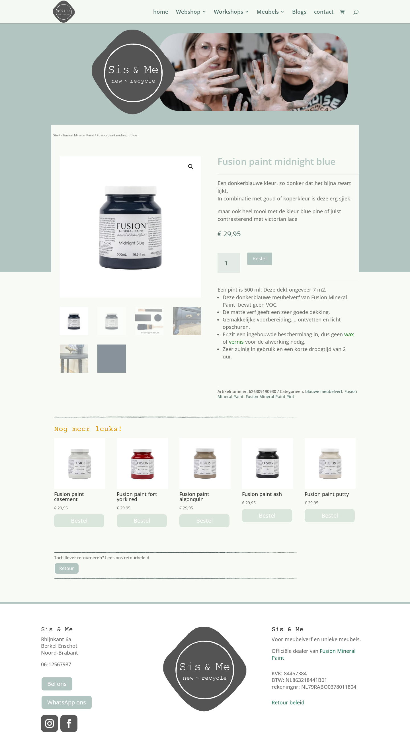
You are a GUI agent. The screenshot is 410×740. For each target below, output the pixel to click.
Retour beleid (288, 702)
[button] (191, 166)
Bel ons (57, 684)
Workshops (228, 12)
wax (349, 334)
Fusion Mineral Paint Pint (270, 396)
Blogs (299, 12)
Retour (66, 568)
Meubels (268, 12)
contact (324, 12)
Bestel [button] (79, 520)
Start (56, 135)
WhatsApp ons (66, 702)
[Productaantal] (229, 263)
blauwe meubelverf (323, 391)
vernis (236, 341)
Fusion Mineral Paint (78, 135)
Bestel (260, 258)
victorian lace (281, 219)
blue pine (311, 211)
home (160, 12)
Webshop (188, 12)
